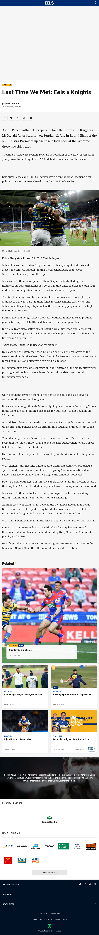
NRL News (7, 85)
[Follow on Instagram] (95, 884)
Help (40, 919)
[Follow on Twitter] (90, 884)
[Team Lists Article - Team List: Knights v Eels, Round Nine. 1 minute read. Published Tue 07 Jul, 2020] (74, 731)
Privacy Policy (55, 914)
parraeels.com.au (11, 103)
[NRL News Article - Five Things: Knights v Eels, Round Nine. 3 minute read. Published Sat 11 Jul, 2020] (25, 686)
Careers (34, 919)
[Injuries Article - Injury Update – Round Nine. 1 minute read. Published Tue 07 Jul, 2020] (25, 731)
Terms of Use (43, 914)
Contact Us (48, 919)
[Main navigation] (3, 2)
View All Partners (50, 872)
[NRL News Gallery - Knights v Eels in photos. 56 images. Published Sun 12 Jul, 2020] (49, 615)
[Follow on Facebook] (85, 884)
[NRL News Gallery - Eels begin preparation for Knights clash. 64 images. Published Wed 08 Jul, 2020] (74, 686)
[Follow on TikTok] (80, 884)
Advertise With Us (61, 919)
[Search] (95, 3)
